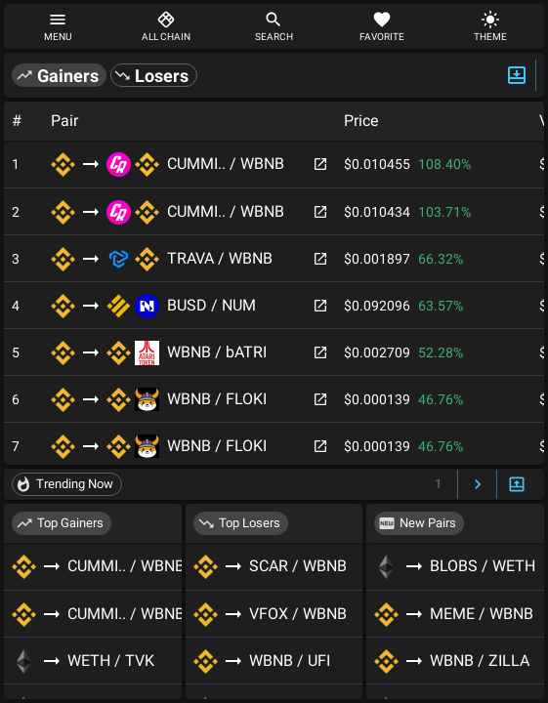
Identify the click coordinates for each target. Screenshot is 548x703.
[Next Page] (477, 485)
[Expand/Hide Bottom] (516, 485)
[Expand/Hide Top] (516, 75)
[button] (59, 75)
